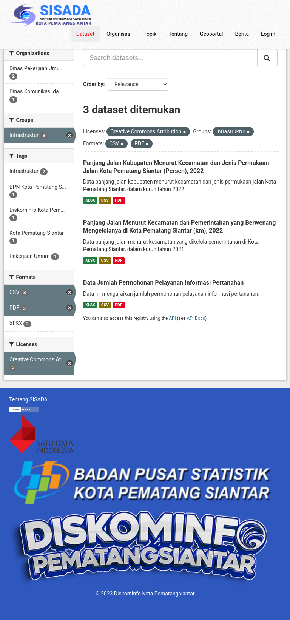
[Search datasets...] (170, 57)
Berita (242, 34)
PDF (118, 200)
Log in (268, 34)
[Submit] (267, 57)
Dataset (85, 34)
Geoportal (211, 34)
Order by (93, 84)
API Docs (196, 318)
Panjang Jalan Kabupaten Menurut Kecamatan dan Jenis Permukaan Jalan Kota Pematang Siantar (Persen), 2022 (176, 166)
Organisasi (118, 34)
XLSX (90, 200)
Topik (149, 34)
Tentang (178, 34)
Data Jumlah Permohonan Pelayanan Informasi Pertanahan (163, 282)
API (172, 318)
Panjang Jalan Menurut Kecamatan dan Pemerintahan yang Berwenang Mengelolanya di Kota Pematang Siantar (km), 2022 (179, 226)
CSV (105, 200)
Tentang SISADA (28, 399)
